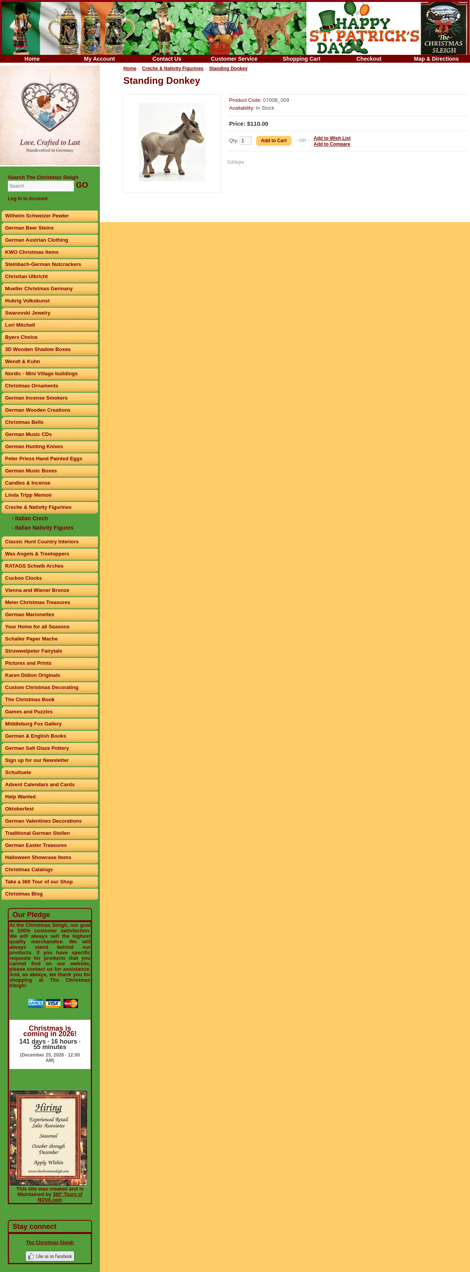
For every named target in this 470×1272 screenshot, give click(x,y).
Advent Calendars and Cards (40, 784)
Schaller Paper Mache (31, 639)
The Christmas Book (29, 699)
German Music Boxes (31, 471)
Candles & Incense (28, 483)
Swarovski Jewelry (28, 313)
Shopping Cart (301, 59)
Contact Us (166, 59)
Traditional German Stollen (37, 833)
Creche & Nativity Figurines (38, 507)
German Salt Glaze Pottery (37, 748)
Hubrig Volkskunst (27, 301)
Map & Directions (436, 59)
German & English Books (35, 736)
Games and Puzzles (28, 712)
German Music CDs (28, 434)
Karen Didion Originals (32, 675)
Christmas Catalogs (29, 869)
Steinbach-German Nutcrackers (43, 264)
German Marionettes (29, 614)
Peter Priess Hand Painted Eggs (43, 458)
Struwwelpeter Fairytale (33, 651)
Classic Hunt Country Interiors (42, 542)
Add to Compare (332, 144)
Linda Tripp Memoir (28, 495)
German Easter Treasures (36, 845)
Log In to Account (28, 198)
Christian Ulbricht (26, 276)
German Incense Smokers (36, 398)
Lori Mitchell (20, 325)
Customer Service (234, 59)
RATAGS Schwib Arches (34, 566)
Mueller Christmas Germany (39, 288)
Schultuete (18, 772)
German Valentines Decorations (43, 821)
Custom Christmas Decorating (41, 687)
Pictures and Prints (28, 663)
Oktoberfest (19, 809)
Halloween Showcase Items (38, 857)
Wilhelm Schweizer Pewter (37, 216)
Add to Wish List (332, 138)
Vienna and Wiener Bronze (37, 590)
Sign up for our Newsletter (37, 760)
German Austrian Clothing (36, 240)
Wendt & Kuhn (22, 361)
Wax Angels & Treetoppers (37, 554)
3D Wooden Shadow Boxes (37, 349)
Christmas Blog (24, 894)
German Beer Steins (29, 228)
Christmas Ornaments (31, 386)
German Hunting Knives (34, 446)
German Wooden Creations (37, 410)
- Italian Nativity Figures (43, 528)
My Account (99, 59)
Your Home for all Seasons (37, 627)
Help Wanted (20, 797)
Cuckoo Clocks (23, 578)
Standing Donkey (228, 68)
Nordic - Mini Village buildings (41, 373)
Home (32, 59)
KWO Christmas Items (32, 252)
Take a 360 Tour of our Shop (39, 882)
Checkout (368, 59)
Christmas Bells (24, 422)
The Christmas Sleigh (50, 1242)
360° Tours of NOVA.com (60, 1197)
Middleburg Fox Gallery (33, 724)
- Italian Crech (30, 518)
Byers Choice (21, 337)
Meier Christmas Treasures (37, 602)
